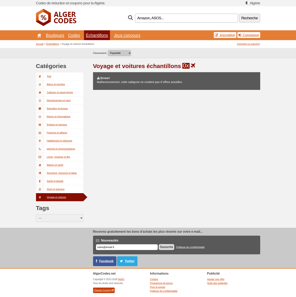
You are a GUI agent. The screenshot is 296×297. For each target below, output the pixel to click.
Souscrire (166, 247)
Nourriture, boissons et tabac (56, 173)
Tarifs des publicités (217, 283)
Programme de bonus (161, 283)
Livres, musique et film (53, 157)
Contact (154, 279)
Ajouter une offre (216, 279)
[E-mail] (127, 247)
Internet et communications (55, 149)
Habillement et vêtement (54, 141)
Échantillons (97, 35)
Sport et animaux (50, 189)
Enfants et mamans (51, 125)
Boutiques (55, 35)
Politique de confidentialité (190, 247)
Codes (74, 35)
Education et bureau (52, 109)
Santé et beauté (50, 181)
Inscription (225, 35)
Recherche (249, 18)
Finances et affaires (51, 133)
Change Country (104, 290)
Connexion (248, 35)
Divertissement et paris (53, 100)
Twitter (130, 261)
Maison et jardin (50, 165)
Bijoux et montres (50, 84)
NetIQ (121, 279)
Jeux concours (127, 35)
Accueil (40, 44)
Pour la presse (157, 287)
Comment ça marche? (248, 44)
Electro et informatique (53, 117)
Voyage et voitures (51, 197)
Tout (43, 76)
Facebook (106, 261)
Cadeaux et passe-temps (54, 92)
